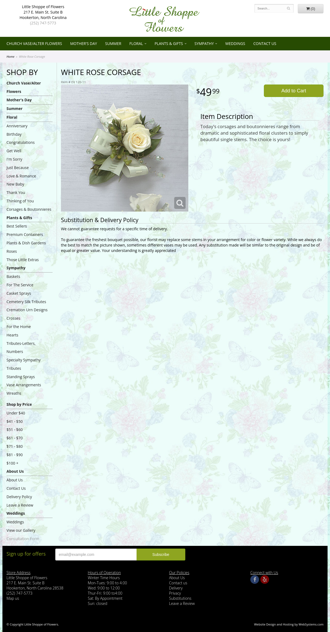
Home (10, 56)
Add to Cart (294, 90)
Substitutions (180, 598)
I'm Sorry (14, 159)
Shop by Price (19, 404)
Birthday (14, 134)
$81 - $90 (15, 454)
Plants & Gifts (168, 43)
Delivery (176, 588)
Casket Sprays (19, 293)
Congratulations (21, 142)
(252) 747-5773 (43, 22)
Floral (136, 43)
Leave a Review (20, 505)
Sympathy (204, 43)
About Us (15, 471)
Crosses (13, 318)
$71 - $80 (15, 446)
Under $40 (16, 413)
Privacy (175, 593)
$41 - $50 (15, 421)
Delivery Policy (19, 496)
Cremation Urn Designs (27, 309)
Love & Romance (21, 176)
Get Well (14, 150)
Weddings (235, 43)
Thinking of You (20, 200)
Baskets (13, 276)
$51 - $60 (15, 429)
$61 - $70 (15, 437)
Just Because (18, 167)
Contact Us (264, 43)
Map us (13, 598)
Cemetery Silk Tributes (26, 301)
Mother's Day (83, 43)
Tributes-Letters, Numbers (21, 347)
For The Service (20, 284)
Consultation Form (23, 538)
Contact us (178, 582)
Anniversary (17, 125)
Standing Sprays (21, 376)
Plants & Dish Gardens (26, 242)
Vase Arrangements (24, 384)
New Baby (15, 184)
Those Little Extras (23, 259)
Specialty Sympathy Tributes (24, 364)
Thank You (16, 192)
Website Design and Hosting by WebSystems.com (288, 624)
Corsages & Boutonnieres (29, 209)
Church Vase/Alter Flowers (34, 43)
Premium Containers (25, 234)
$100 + (12, 463)
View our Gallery (21, 530)
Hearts (12, 335)
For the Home (19, 326)
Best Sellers (17, 226)
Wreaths (14, 393)
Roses (12, 251)
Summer (113, 43)
